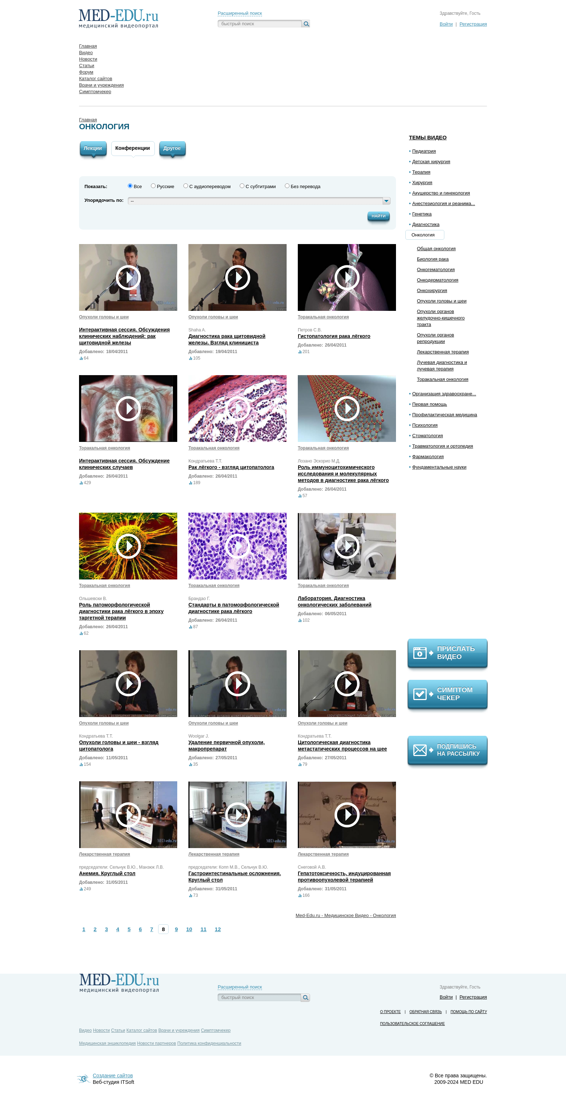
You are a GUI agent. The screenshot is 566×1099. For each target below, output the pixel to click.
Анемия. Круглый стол (107, 873)
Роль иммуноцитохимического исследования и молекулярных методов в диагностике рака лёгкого (343, 473)
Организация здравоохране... (444, 393)
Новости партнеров (156, 1043)
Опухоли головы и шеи (441, 301)
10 (189, 929)
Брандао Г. (199, 598)
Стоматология (427, 435)
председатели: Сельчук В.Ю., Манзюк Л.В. (121, 867)
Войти (446, 24)
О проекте (390, 1012)
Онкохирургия (432, 290)
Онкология (423, 235)
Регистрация (473, 24)
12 (218, 929)
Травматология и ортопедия (442, 446)
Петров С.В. (310, 330)
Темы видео (428, 137)
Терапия (421, 172)
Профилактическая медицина (444, 414)
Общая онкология (436, 248)
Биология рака (433, 259)
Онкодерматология (437, 280)
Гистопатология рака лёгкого (334, 336)
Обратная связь (425, 1012)
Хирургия (422, 182)
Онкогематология (436, 269)
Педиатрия (424, 151)
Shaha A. (197, 330)
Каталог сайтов (141, 1030)
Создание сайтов (113, 1075)
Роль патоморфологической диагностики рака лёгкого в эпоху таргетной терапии (121, 611)
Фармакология (428, 456)
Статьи (118, 1030)
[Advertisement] (451, 557)
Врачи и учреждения (179, 1030)
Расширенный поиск (240, 13)
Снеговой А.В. (312, 867)
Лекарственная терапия (443, 352)
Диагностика (425, 224)
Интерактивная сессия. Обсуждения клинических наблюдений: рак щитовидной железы (124, 336)
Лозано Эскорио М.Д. (319, 461)
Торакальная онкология (442, 379)
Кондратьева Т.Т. (205, 461)
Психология (424, 425)
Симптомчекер (216, 1030)
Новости (101, 1030)
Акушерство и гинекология (441, 193)
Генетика (422, 214)
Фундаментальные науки (439, 467)
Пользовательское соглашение (412, 1024)
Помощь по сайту (468, 1012)
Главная (88, 119)
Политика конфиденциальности (209, 1043)
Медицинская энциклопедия (107, 1043)
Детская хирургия (431, 161)
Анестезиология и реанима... (443, 203)
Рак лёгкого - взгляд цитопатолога (231, 467)
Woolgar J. (198, 736)
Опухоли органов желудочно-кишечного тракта (441, 318)
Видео (85, 1030)
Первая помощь (429, 404)
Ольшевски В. (93, 598)
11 (203, 929)
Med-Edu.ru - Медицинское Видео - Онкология (346, 915)
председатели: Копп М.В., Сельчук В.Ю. (228, 867)
